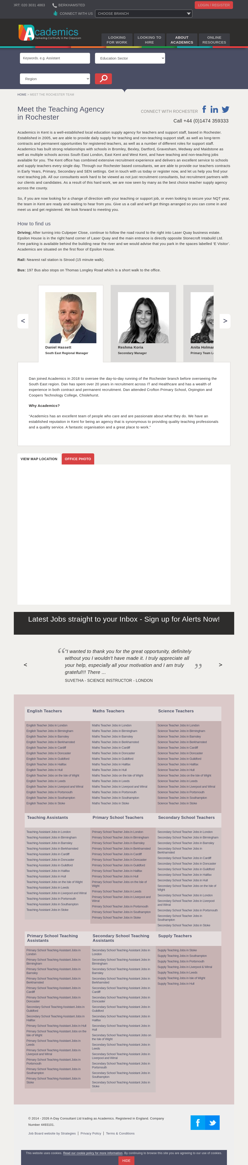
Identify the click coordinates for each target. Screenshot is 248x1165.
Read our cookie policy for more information (93, 1153)
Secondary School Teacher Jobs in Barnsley (185, 843)
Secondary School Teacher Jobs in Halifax (184, 874)
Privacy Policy (91, 1133)
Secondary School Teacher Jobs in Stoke (183, 925)
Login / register (214, 5)
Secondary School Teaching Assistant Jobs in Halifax (55, 1018)
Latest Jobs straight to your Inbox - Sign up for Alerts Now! (124, 619)
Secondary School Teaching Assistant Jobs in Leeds (121, 1046)
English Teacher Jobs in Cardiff (46, 747)
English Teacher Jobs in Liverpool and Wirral (54, 786)
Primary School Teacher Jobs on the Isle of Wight (119, 884)
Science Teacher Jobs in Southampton (182, 798)
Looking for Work (117, 39)
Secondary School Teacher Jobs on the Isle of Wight (186, 887)
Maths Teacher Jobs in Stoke (110, 803)
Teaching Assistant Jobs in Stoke (47, 910)
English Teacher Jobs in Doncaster (48, 753)
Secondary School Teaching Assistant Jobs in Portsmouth (121, 1065)
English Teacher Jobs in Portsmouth (49, 792)
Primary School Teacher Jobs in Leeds (116, 891)
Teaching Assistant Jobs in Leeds (47, 887)
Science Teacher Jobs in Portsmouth (180, 792)
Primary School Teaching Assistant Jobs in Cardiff (53, 990)
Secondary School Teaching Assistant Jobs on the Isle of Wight (121, 1037)
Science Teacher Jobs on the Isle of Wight (184, 775)
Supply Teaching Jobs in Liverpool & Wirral (184, 967)
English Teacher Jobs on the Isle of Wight (52, 775)
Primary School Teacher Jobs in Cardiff (117, 854)
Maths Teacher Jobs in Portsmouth (114, 792)
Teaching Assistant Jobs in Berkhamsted (52, 848)
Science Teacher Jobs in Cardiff (177, 747)
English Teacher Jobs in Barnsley (47, 736)
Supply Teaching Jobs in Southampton (182, 956)
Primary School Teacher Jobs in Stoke (116, 917)
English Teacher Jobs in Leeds (46, 781)
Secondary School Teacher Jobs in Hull (182, 880)
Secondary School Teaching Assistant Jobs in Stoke (121, 1084)
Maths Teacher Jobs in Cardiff (111, 747)
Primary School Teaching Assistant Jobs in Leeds (53, 1042)
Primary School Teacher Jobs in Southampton (121, 912)
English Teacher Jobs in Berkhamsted (50, 742)
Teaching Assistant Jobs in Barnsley (49, 843)
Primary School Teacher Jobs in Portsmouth (120, 906)
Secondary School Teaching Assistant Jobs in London (121, 952)
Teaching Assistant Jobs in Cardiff (47, 854)
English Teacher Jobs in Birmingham (49, 731)
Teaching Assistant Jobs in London (48, 832)
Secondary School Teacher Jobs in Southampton (179, 917)
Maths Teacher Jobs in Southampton (115, 798)
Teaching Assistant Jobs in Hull (46, 876)
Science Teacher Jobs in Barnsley (179, 736)
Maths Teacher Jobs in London (112, 725)
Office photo (78, 459)
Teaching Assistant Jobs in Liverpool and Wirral (56, 893)
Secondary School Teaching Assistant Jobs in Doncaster (121, 999)
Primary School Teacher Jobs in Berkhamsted (121, 848)
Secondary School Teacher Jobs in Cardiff (184, 858)
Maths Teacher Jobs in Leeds (111, 781)
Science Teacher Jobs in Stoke (177, 803)
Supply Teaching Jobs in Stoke (177, 950)
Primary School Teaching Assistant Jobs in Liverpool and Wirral (53, 1052)
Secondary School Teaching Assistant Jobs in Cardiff (121, 990)
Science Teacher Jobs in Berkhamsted (182, 742)
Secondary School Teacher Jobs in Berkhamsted (179, 850)
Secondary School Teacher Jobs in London (184, 832)
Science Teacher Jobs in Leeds (177, 781)
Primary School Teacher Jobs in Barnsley (118, 843)
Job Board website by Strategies (52, 1133)
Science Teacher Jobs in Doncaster (180, 753)
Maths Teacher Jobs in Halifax (111, 764)
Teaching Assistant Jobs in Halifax (48, 871)
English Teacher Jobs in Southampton (50, 798)
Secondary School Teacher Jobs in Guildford (185, 869)
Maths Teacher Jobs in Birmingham (114, 731)
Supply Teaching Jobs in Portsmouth (180, 961)
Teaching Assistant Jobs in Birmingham (51, 837)
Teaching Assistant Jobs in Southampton (52, 904)
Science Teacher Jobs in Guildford (179, 759)
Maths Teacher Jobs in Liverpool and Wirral (119, 786)
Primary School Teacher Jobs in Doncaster (119, 859)
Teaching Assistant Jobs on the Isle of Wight (54, 882)
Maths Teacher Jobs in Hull (109, 770)
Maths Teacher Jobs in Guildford (112, 759)
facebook (204, 109)
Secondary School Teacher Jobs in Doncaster (186, 863)
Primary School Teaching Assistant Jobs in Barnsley (53, 971)
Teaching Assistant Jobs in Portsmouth (51, 898)
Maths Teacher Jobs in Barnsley (112, 736)
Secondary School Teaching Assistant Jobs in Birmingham (121, 961)
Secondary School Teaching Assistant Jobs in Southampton (121, 1075)
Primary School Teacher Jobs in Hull (115, 876)
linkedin (214, 109)
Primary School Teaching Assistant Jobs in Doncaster (53, 999)
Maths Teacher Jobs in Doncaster (113, 753)
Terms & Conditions (120, 1133)
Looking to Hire (149, 39)
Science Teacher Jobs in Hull (175, 770)
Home (21, 94)
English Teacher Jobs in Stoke (45, 803)
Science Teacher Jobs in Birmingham (181, 731)
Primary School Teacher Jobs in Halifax (117, 871)
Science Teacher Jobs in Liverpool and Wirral (186, 786)
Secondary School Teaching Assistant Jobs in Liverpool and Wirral (121, 1056)
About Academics (181, 39)
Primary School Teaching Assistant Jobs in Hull (56, 1026)
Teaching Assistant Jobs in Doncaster (50, 859)
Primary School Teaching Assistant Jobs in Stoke (53, 1080)
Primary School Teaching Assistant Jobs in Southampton (53, 1071)
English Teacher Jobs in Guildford (47, 759)
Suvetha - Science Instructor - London (109, 680)
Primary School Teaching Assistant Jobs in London (53, 952)
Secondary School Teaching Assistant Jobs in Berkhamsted (121, 980)
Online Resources (214, 39)
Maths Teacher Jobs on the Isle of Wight (117, 775)
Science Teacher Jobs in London (178, 725)
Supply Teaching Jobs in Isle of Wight (181, 978)
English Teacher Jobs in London (46, 725)
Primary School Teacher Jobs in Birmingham (120, 837)
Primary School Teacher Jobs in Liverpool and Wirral (121, 899)
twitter (225, 109)
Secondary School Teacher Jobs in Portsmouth (187, 910)
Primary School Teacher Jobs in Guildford (118, 865)
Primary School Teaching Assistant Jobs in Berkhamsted (53, 980)
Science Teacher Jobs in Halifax (177, 764)
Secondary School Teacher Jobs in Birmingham (187, 837)
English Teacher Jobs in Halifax (46, 764)
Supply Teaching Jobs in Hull (175, 983)
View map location (39, 459)
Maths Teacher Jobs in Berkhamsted (115, 742)
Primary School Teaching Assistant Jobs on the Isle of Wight (56, 1033)
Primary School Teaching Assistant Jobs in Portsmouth (53, 1061)
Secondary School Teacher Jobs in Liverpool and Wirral (185, 902)
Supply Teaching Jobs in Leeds (177, 972)
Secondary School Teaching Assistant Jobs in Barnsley (121, 971)
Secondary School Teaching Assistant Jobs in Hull (121, 1027)
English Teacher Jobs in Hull (44, 770)
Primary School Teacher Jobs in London (117, 832)
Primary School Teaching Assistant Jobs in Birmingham (53, 961)
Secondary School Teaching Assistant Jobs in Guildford (55, 1009)
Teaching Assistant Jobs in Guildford (49, 865)
